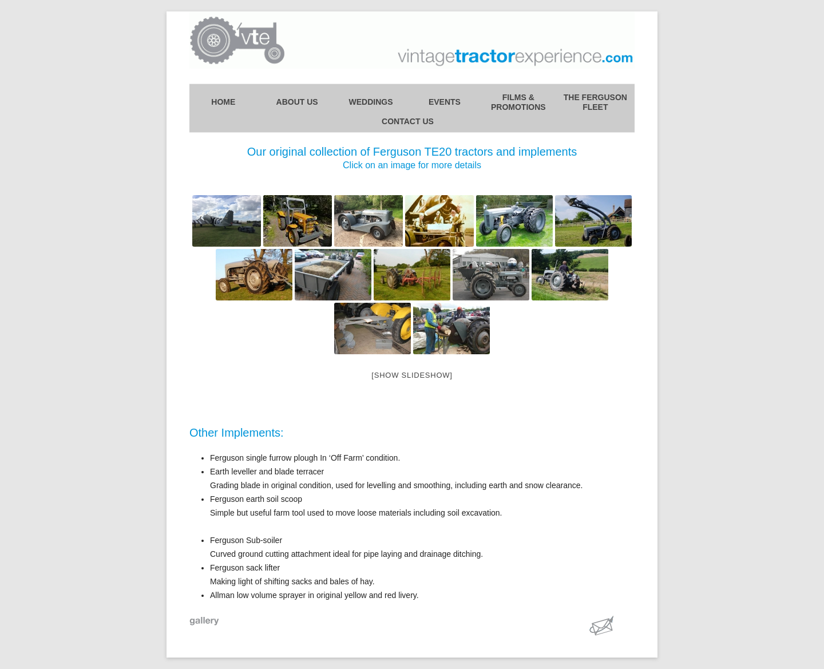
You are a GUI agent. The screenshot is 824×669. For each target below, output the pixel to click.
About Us (297, 101)
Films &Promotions (518, 102)
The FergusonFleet (595, 102)
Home (223, 101)
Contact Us (408, 121)
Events (445, 101)
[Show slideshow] (411, 375)
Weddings (371, 101)
